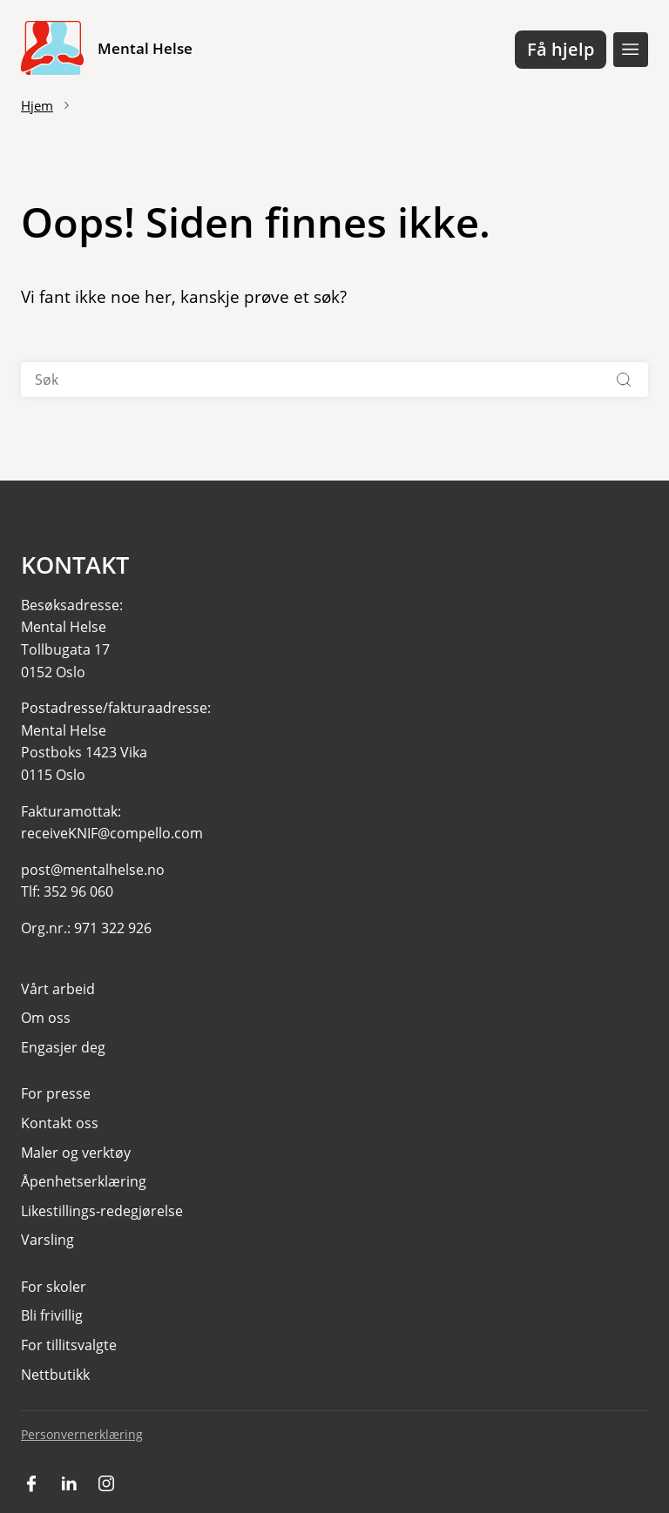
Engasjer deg (63, 1047)
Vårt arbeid (58, 989)
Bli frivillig (52, 1315)
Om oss (46, 1017)
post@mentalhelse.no (93, 869)
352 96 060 (78, 891)
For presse (56, 1093)
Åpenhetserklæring (83, 1181)
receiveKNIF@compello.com (112, 833)
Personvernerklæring (82, 1434)
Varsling (47, 1239)
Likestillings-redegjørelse (102, 1210)
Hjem (37, 105)
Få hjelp (560, 49)
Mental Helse (145, 48)
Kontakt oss (59, 1123)
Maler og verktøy (76, 1152)
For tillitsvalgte (69, 1345)
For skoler (53, 1286)
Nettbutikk (55, 1374)
